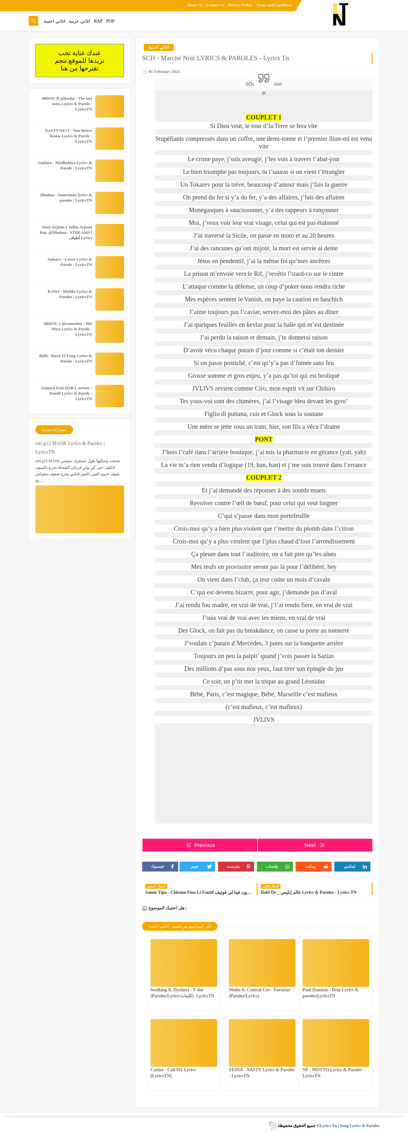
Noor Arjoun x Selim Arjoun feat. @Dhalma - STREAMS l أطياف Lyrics (66, 232)
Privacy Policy (240, 5)
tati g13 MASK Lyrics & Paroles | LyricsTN (70, 448)
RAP (98, 21)
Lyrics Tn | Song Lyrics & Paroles (349, 1125)
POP (110, 21)
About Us (194, 5)
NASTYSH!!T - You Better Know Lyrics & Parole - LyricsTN (68, 136)
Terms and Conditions (274, 5)
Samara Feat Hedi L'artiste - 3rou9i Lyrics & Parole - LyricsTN (66, 393)
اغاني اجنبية (54, 21)
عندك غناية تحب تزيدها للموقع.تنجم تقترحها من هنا (80, 60)
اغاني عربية (79, 21)
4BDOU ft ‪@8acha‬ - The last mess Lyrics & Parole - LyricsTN (66, 103)
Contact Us (215, 5)
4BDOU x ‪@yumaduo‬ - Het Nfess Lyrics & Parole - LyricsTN (68, 329)
